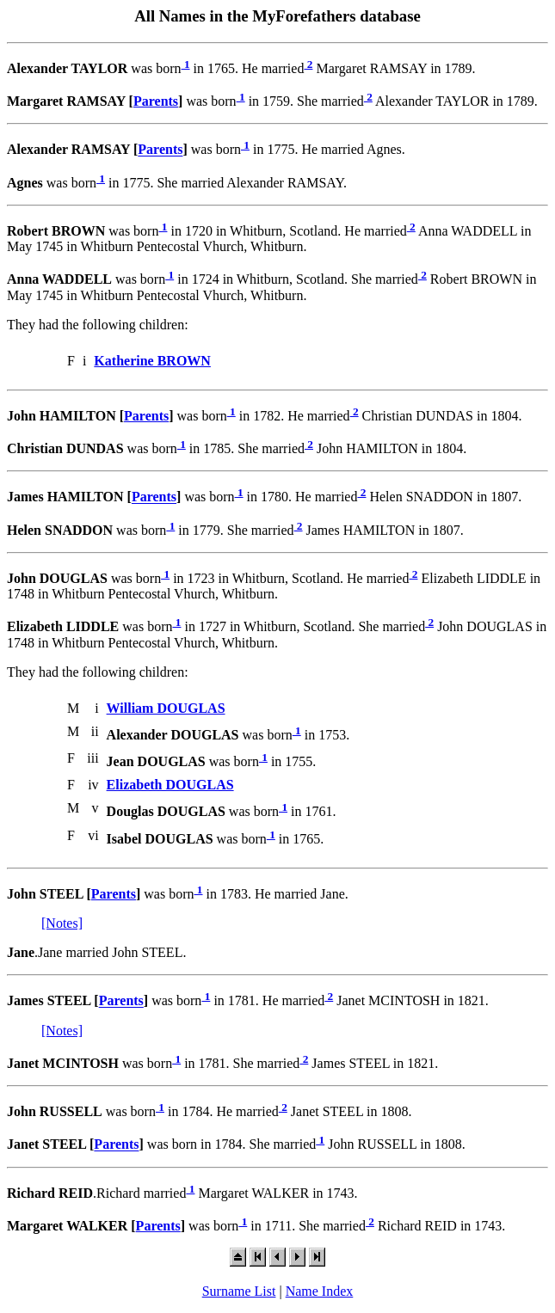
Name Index (320, 1291)
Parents (155, 101)
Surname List (239, 1291)
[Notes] (62, 923)
